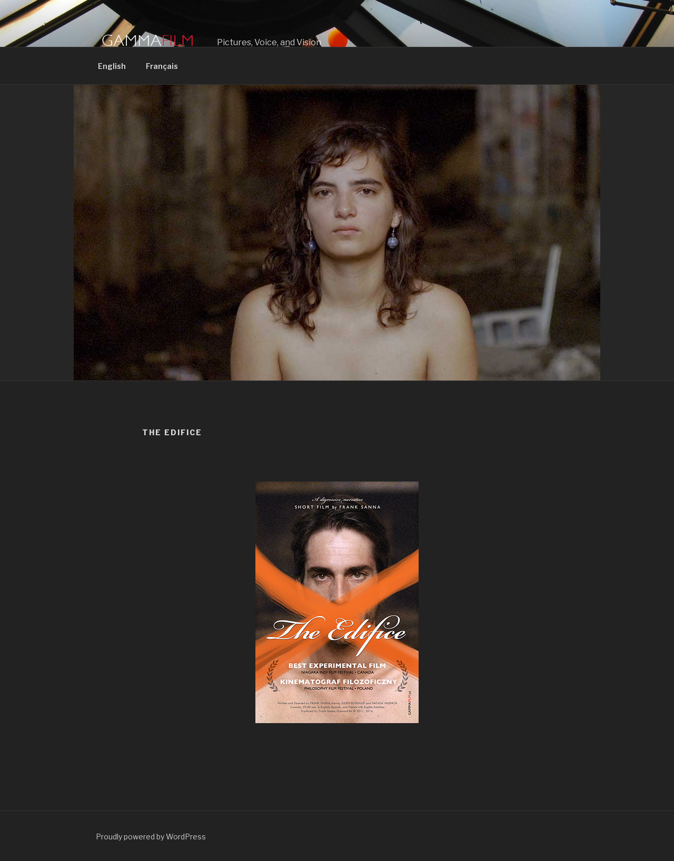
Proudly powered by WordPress (151, 836)
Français (162, 66)
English (112, 66)
